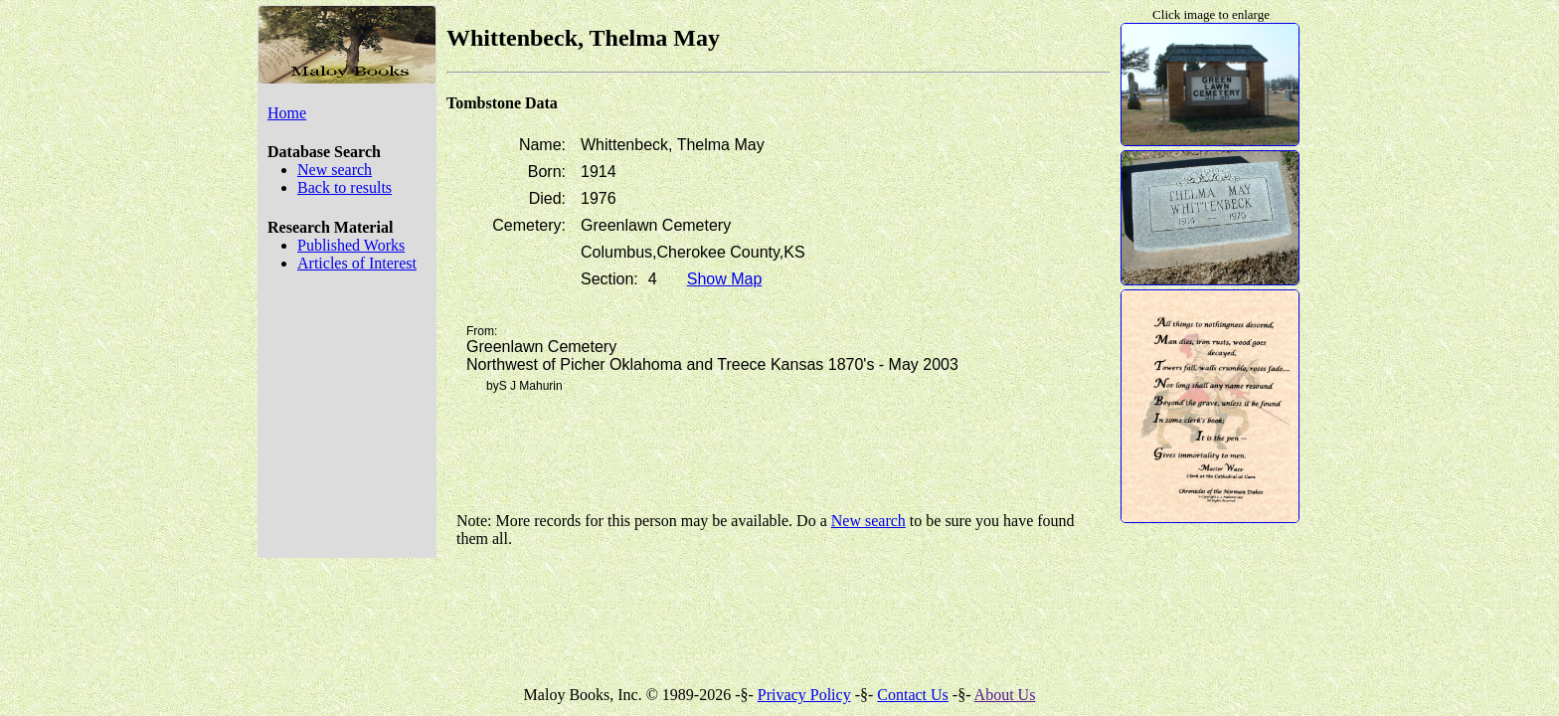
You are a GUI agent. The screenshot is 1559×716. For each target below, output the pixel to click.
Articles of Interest (357, 263)
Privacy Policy (804, 694)
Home (286, 112)
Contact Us (913, 694)
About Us (1005, 694)
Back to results (344, 187)
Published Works (351, 245)
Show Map (725, 278)
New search (334, 169)
